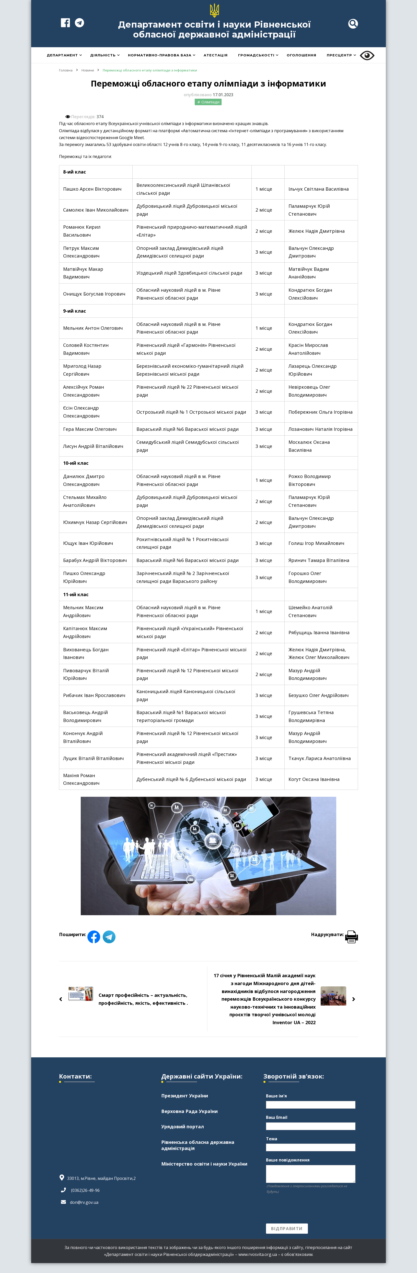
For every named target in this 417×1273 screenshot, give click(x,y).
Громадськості (256, 65)
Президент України (184, 1106)
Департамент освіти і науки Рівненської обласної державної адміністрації (215, 34)
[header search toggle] (353, 28)
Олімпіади (210, 111)
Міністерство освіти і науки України (204, 1174)
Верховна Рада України (189, 1121)
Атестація (216, 65)
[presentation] (305, 1219)
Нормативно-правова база (159, 65)
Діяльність (103, 65)
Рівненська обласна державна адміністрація (197, 1155)
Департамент (62, 65)
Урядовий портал (182, 1137)
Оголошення (301, 65)
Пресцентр (339, 65)
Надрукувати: (334, 944)
